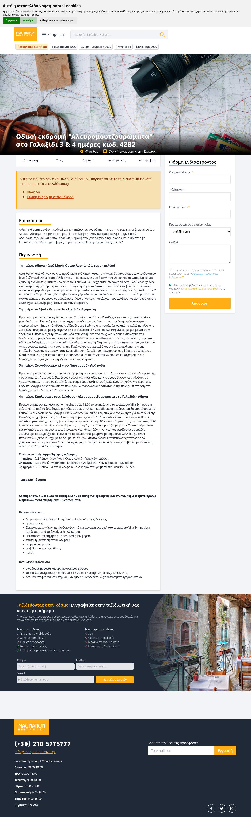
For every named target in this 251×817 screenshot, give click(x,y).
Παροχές (88, 160)
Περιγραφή (30, 160)
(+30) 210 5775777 (43, 744)
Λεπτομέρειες (117, 160)
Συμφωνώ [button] (11, 20)
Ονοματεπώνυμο (181, 172)
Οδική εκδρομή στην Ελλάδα (130, 151)
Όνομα (21, 660)
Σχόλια (173, 242)
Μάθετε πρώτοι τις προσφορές (173, 743)
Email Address (179, 207)
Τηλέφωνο (177, 190)
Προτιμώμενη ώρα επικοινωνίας (190, 224)
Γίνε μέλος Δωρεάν (115, 679)
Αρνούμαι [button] (28, 20)
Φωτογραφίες (146, 160)
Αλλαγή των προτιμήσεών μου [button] (57, 20)
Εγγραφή (225, 750)
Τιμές (59, 160)
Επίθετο (81, 660)
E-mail (21, 673)
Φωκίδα (89, 151)
